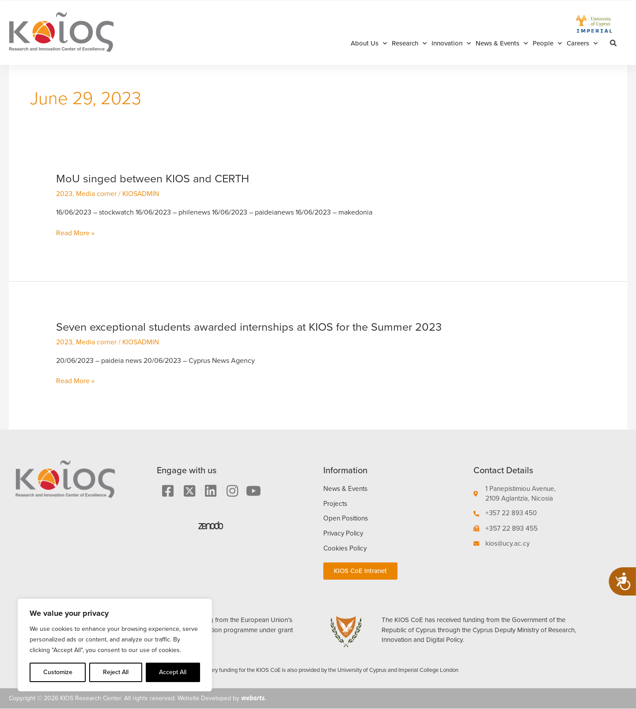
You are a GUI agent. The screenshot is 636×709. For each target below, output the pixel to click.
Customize (57, 672)
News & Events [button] (502, 43)
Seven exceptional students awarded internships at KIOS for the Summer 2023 (255, 326)
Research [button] (409, 43)
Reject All (116, 672)
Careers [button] (582, 43)
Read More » (75, 233)
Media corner (96, 194)
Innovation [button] (451, 43)
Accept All (172, 672)
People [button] (547, 43)
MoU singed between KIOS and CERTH (155, 178)
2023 (64, 194)
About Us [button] (369, 43)
